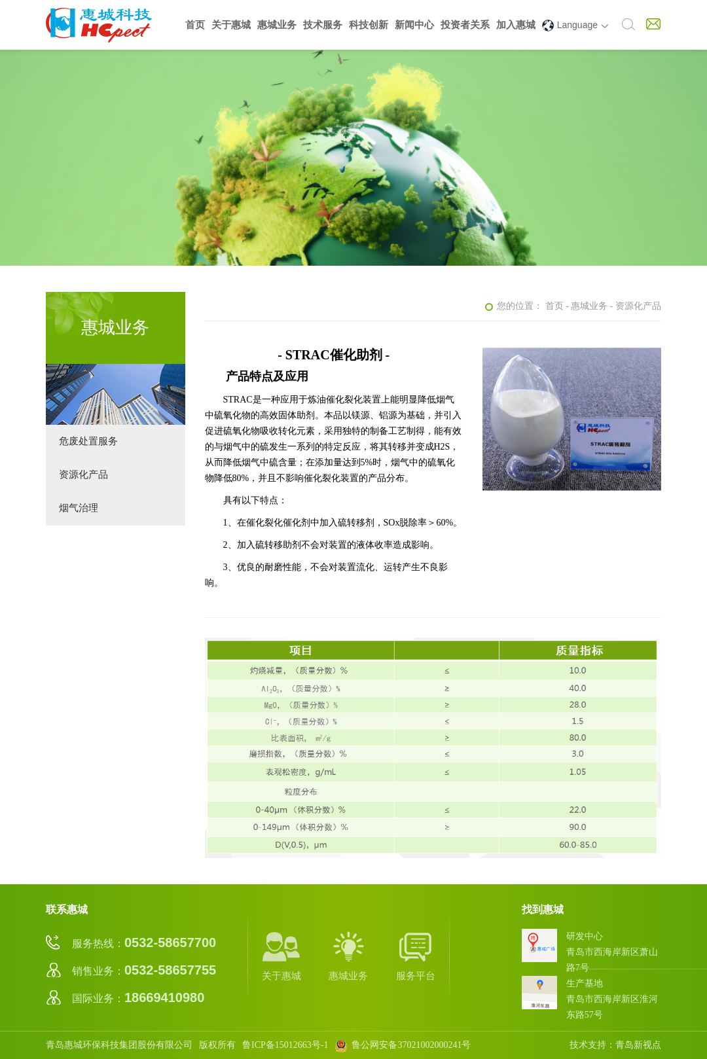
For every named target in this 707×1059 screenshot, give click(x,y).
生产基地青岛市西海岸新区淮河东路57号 (612, 999)
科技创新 (368, 25)
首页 (195, 25)
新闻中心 (414, 25)
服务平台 (416, 955)
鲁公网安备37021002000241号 (403, 1045)
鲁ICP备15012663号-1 (285, 1045)
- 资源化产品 (635, 306)
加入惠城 (515, 25)
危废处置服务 (88, 441)
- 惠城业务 (586, 306)
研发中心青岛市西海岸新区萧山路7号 (612, 952)
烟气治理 (78, 508)
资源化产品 (83, 474)
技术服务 (322, 25)
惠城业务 (277, 25)
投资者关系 (465, 25)
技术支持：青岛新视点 (615, 1045)
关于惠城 (231, 25)
